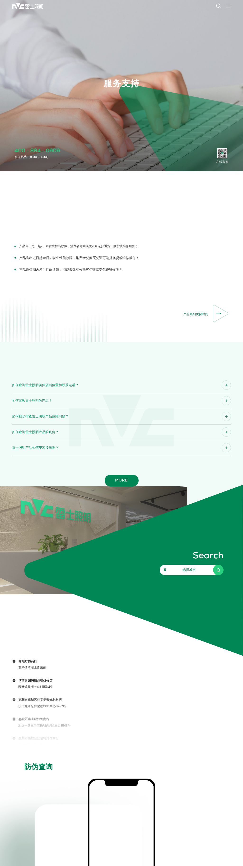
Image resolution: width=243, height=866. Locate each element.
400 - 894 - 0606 (37, 151)
